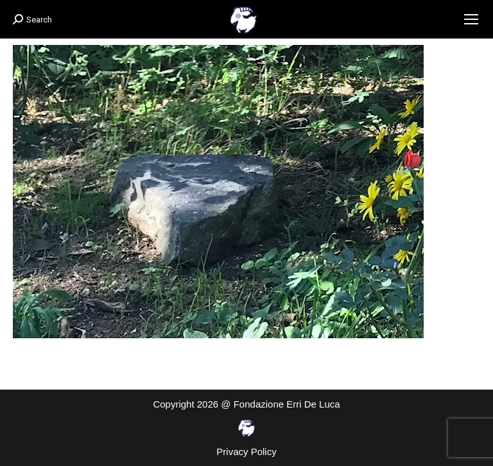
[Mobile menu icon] (471, 19)
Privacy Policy (246, 451)
